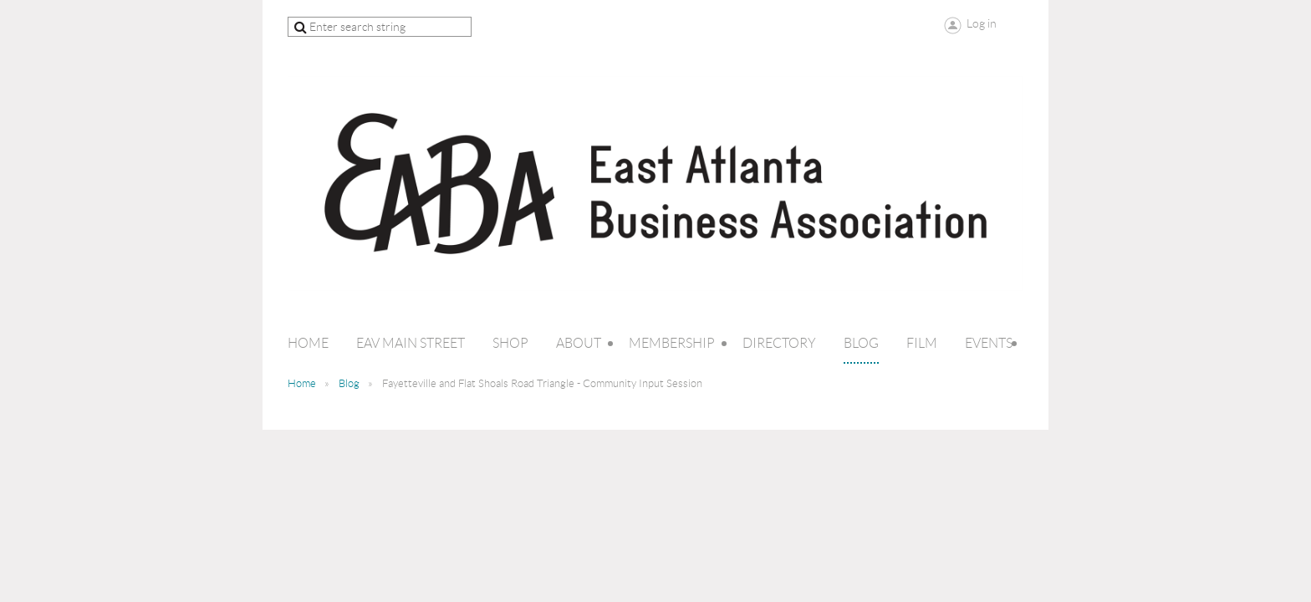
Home (302, 383)
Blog (349, 383)
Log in (982, 23)
